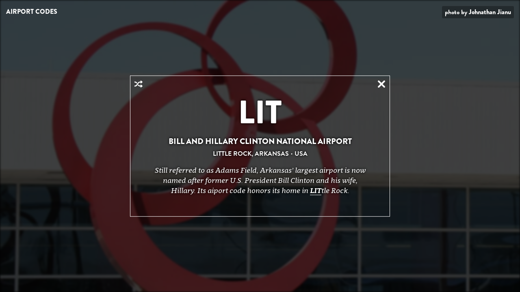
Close (381, 84)
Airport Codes (31, 11)
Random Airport (138, 84)
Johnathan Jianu (490, 12)
